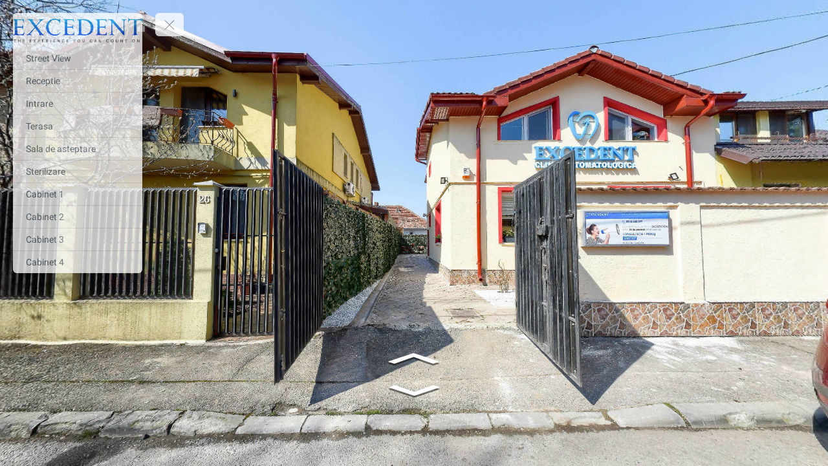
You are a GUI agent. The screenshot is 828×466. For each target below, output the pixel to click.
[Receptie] (77, 81)
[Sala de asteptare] (77, 149)
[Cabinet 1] (77, 194)
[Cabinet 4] (77, 262)
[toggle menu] (169, 24)
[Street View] (77, 58)
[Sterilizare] (77, 172)
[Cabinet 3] (77, 239)
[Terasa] (77, 126)
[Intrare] (77, 104)
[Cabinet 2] (77, 217)
